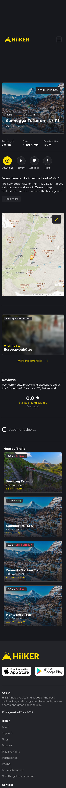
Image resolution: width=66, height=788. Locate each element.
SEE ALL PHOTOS (48, 90)
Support (7, 733)
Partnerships (9, 757)
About (6, 727)
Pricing (6, 764)
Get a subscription (13, 770)
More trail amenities (33, 361)
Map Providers (11, 751)
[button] (11, 199)
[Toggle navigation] (59, 39)
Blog (5, 739)
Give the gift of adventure (18, 776)
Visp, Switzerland (16, 126)
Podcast (7, 745)
